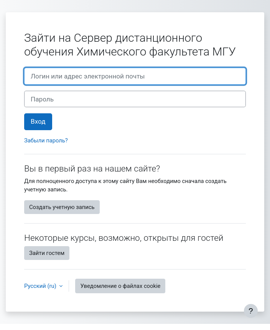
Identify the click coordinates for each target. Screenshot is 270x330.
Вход (38, 121)
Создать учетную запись (62, 207)
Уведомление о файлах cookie (120, 286)
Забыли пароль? (46, 140)
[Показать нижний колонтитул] (251, 311)
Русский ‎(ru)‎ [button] (41, 286)
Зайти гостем (46, 253)
